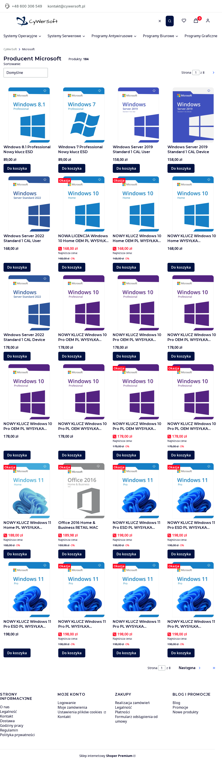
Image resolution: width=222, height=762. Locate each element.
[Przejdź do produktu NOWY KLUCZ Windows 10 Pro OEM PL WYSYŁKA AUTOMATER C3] (83, 303)
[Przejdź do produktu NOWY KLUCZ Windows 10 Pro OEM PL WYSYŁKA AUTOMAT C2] (138, 303)
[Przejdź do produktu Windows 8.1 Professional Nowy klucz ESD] (29, 115)
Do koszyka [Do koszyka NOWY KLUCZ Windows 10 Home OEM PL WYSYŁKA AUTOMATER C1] (126, 267)
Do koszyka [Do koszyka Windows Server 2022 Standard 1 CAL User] (17, 267)
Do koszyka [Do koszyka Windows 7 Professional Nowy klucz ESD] (72, 168)
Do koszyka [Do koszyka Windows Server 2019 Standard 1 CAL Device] (181, 168)
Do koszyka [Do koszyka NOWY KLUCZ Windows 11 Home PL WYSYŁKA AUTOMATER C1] (17, 554)
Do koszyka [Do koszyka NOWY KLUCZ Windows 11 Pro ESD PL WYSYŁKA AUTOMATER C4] (126, 554)
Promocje (180, 707)
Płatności (122, 712)
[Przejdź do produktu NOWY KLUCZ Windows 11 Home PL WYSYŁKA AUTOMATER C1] (29, 490)
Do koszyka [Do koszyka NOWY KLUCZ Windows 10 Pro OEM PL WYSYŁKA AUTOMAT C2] (126, 356)
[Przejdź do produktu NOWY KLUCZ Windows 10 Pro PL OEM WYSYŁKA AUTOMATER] (138, 391)
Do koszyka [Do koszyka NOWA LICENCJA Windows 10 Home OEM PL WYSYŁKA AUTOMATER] (72, 267)
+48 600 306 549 (27, 6)
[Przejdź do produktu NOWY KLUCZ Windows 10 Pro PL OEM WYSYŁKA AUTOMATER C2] (83, 391)
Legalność (8, 711)
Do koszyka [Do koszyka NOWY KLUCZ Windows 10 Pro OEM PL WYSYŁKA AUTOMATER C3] (72, 356)
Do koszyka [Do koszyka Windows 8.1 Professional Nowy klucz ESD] (17, 168)
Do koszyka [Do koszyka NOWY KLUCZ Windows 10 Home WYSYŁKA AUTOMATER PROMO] (181, 267)
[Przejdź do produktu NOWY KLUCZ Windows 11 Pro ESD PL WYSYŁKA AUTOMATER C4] (138, 490)
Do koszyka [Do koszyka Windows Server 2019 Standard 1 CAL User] (126, 168)
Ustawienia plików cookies (80, 712)
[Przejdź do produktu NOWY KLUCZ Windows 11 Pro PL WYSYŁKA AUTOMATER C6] (138, 589)
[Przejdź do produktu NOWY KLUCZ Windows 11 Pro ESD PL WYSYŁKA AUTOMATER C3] (29, 589)
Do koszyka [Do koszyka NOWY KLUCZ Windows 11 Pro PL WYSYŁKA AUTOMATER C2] (72, 652)
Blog (176, 702)
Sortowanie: (12, 64)
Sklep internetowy (105, 756)
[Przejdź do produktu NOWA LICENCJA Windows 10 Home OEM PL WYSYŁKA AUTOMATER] (83, 204)
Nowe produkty (185, 712)
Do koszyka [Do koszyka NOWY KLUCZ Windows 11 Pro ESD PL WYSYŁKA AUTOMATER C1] (181, 554)
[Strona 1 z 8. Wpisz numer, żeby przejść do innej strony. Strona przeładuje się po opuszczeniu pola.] (195, 72)
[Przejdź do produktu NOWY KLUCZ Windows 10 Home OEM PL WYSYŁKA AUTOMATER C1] (138, 204)
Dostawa (7, 720)
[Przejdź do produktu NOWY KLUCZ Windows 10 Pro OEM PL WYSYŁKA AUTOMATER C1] (193, 303)
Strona (186, 72)
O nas (5, 706)
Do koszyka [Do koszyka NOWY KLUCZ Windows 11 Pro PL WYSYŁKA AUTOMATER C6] (126, 652)
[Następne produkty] (190, 667)
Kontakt (6, 716)
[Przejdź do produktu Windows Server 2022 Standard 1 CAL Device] (29, 303)
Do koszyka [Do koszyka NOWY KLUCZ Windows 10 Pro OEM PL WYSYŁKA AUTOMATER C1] (181, 356)
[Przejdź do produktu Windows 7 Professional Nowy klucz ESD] (83, 115)
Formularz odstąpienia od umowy (136, 719)
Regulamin (9, 730)
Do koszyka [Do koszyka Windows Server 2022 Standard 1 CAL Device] (17, 356)
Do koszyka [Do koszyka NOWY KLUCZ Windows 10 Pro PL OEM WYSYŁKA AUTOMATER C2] (72, 455)
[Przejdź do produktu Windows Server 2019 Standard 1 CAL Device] (193, 115)
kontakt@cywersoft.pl (66, 6)
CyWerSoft (10, 49)
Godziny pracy (11, 725)
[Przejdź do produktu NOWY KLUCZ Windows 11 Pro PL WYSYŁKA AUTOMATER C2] (83, 589)
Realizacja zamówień (132, 702)
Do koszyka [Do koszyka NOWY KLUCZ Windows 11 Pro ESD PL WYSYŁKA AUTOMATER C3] (17, 652)
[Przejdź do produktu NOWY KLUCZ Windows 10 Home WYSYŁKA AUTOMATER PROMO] (193, 204)
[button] (170, 21)
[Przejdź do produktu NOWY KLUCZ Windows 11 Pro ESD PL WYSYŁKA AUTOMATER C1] (193, 490)
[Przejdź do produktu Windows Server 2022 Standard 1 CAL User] (29, 204)
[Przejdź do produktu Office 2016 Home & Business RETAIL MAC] (83, 490)
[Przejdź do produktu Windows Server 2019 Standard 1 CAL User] (138, 115)
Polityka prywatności (17, 734)
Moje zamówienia (72, 707)
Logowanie (67, 702)
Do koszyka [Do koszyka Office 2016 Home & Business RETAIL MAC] (72, 554)
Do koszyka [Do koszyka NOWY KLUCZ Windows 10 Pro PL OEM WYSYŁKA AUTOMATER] (126, 455)
